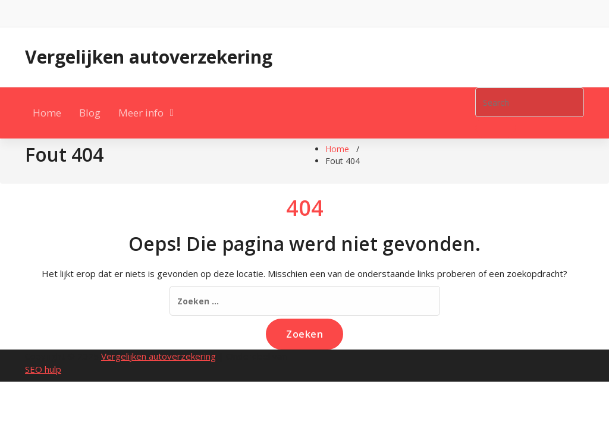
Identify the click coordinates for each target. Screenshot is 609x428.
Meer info (141, 112)
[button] (495, 128)
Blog (90, 112)
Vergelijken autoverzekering (148, 57)
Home (47, 112)
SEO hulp (43, 369)
